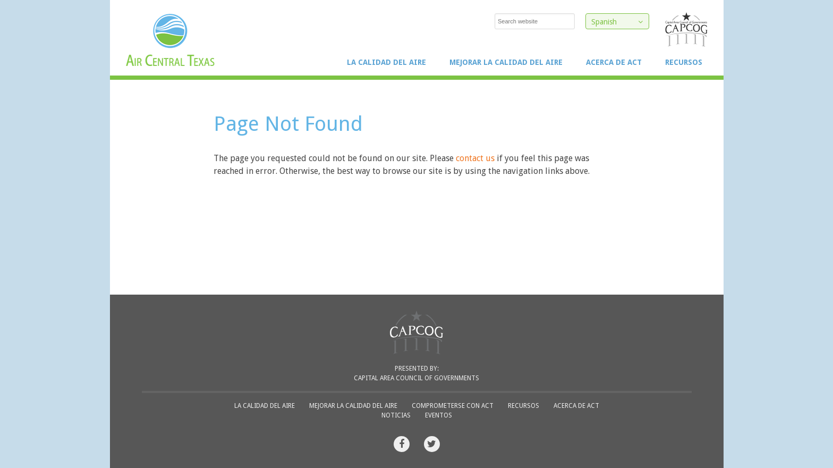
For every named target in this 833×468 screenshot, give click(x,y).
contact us (475, 158)
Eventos (438, 415)
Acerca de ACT (614, 62)
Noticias (396, 415)
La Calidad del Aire (386, 62)
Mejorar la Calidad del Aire (506, 62)
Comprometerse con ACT (453, 406)
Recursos (683, 62)
